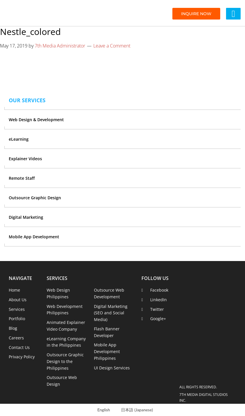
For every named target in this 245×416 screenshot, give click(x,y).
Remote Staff (22, 178)
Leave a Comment (111, 46)
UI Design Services (112, 368)
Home (14, 290)
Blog (13, 328)
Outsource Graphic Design (35, 197)
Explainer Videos (25, 158)
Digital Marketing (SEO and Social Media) (110, 313)
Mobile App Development (34, 236)
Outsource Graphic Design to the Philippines (65, 361)
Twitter (157, 309)
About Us (18, 299)
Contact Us (19, 347)
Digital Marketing (26, 217)
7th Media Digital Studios (36, 13)
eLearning (19, 139)
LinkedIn (158, 299)
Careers (16, 338)
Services (17, 309)
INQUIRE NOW (196, 13)
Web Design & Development (36, 119)
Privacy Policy (22, 356)
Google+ (158, 318)
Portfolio (17, 318)
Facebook (159, 290)
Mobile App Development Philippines (107, 351)
